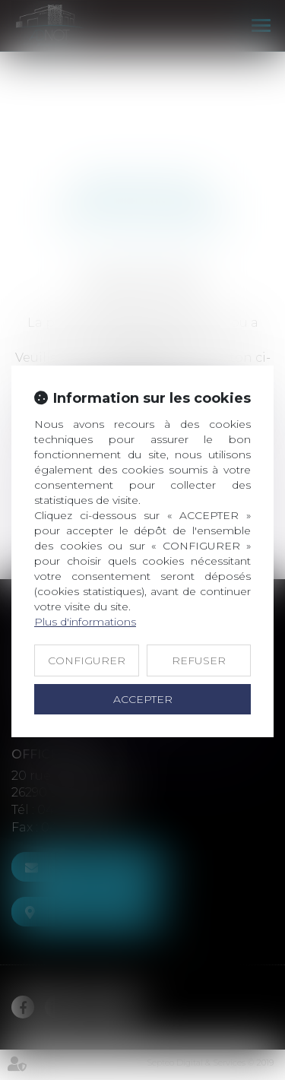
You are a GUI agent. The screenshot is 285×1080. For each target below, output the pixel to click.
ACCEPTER (143, 699)
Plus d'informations (85, 622)
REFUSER (199, 660)
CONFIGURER (86, 660)
